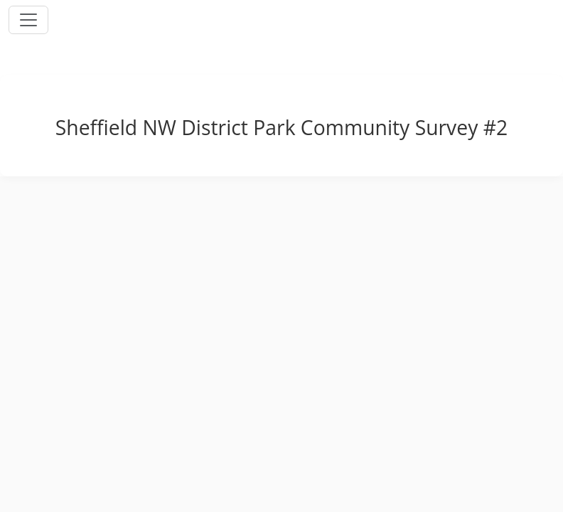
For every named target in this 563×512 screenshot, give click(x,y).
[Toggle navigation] (28, 20)
